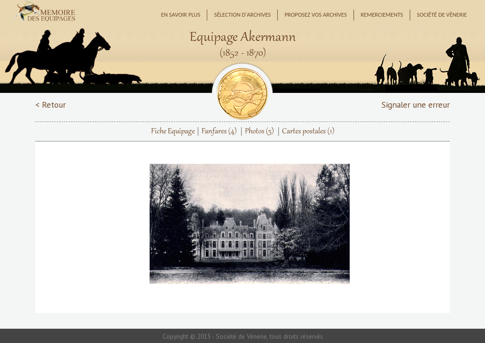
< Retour (50, 104)
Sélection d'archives (242, 14)
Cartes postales (308, 131)
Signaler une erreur (416, 104)
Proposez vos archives (315, 14)
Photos (259, 131)
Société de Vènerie (442, 14)
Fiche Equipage (173, 131)
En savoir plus (181, 14)
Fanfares (219, 131)
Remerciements (382, 14)
